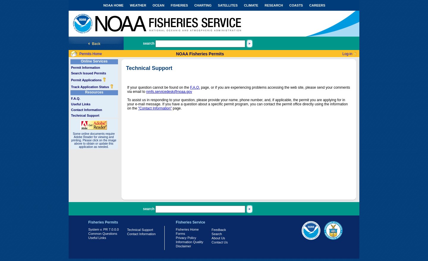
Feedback (219, 230)
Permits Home (90, 54)
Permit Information (85, 67)
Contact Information (86, 110)
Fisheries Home (187, 229)
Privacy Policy (186, 238)
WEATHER (138, 5)
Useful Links (80, 104)
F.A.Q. (75, 98)
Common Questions (102, 233)
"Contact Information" (155, 108)
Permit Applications (88, 80)
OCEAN (158, 5)
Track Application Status (92, 87)
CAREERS (317, 5)
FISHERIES (179, 5)
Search (217, 234)
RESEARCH (274, 5)
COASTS (296, 5)
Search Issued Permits (88, 73)
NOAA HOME (113, 5)
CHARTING (203, 5)
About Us (218, 238)
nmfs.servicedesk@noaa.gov (169, 92)
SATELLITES (227, 5)
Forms (180, 233)
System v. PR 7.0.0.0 (103, 229)
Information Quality (189, 242)
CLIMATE (251, 5)
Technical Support (85, 115)
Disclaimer (183, 246)
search (149, 43)
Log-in (347, 54)
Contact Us (220, 242)
